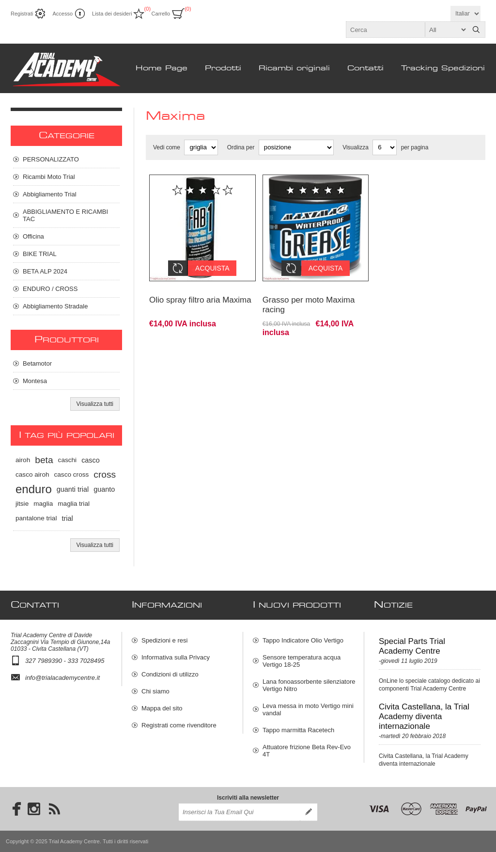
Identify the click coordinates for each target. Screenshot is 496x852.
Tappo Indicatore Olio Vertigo (303, 640)
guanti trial (73, 489)
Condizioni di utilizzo (170, 674)
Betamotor (37, 363)
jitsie (22, 503)
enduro (34, 489)
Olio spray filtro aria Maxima (200, 292)
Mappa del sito (162, 708)
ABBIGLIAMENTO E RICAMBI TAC (65, 215)
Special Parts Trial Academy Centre (412, 646)
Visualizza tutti (95, 404)
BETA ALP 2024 (45, 271)
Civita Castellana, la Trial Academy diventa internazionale (424, 716)
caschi (67, 460)
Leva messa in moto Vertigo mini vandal (308, 709)
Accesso (62, 13)
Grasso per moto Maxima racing (309, 297)
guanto (104, 489)
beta (44, 460)
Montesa (35, 381)
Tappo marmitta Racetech (298, 730)
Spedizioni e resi (164, 640)
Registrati (22, 13)
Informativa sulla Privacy (175, 657)
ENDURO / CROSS (50, 288)
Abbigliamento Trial (50, 194)
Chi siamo (155, 691)
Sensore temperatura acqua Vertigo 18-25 (302, 661)
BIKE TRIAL (40, 253)
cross (104, 474)
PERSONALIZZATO (51, 159)
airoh (23, 460)
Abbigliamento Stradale (55, 306)
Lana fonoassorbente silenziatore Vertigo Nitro (309, 685)
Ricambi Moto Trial (49, 176)
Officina (33, 236)
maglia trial (74, 503)
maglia (43, 503)
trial (67, 518)
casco (90, 460)
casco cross (71, 474)
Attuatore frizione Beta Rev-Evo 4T (307, 750)
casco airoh (32, 474)
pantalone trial (36, 518)
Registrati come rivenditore (179, 725)
